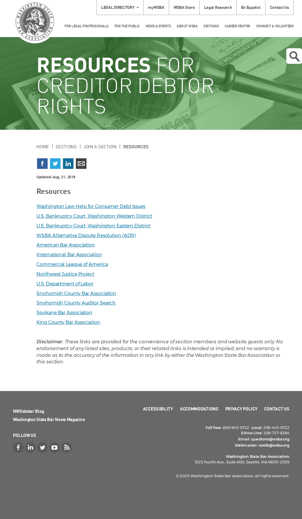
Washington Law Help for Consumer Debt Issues (90, 206)
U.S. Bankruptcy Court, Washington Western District (94, 216)
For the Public (127, 26)
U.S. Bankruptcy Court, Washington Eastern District (93, 226)
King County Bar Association (68, 322)
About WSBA (187, 26)
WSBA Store (184, 7)
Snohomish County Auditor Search (76, 303)
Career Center (237, 26)
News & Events (158, 26)
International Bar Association (69, 254)
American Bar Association (65, 245)
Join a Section (100, 146)
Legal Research (218, 7)
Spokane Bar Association (64, 312)
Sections (211, 26)
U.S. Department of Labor (65, 284)
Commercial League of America (72, 264)
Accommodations (199, 408)
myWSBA (156, 7)
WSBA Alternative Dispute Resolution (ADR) (86, 235)
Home (42, 146)
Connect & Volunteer (275, 26)
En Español (251, 7)
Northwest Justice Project (65, 274)
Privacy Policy (241, 408)
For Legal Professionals (86, 26)
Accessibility (158, 408)
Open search (294, 56)
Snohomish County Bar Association (76, 293)
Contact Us (279, 7)
